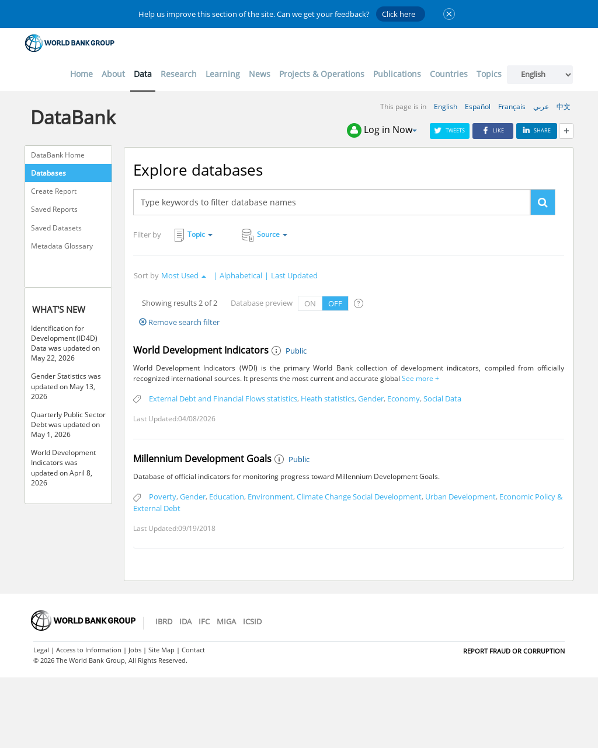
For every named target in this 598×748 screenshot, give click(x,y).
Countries (449, 73)
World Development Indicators (201, 350)
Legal (41, 649)
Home (81, 73)
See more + (419, 378)
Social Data (442, 398)
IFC (204, 621)
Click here (398, 14)
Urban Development (460, 496)
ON (310, 303)
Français (512, 106)
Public (296, 350)
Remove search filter (179, 322)
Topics (489, 73)
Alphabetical (241, 275)
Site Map (161, 649)
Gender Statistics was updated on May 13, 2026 (66, 386)
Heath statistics (327, 398)
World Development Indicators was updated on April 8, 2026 (63, 467)
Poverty (162, 496)
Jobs (134, 649)
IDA (185, 621)
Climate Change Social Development (359, 496)
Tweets (449, 130)
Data (143, 73)
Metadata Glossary (62, 246)
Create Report (54, 191)
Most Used (183, 275)
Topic (193, 235)
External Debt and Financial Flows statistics (223, 398)
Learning (223, 73)
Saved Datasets (56, 228)
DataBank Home (58, 155)
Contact (193, 649)
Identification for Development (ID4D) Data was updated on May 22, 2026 (65, 343)
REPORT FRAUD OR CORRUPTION (514, 650)
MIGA (226, 621)
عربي (541, 106)
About (113, 73)
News (259, 73)
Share (537, 130)
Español (478, 106)
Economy (403, 398)
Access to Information (88, 649)
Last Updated (294, 275)
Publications (397, 73)
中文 (564, 106)
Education (226, 496)
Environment (270, 496)
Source (264, 235)
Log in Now (382, 130)
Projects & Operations (321, 73)
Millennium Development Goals (202, 458)
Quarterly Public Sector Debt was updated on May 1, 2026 (68, 424)
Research (179, 73)
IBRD (163, 621)
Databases (48, 173)
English (445, 106)
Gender (371, 398)
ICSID (252, 621)
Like (493, 130)
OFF (335, 303)
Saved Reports (54, 209)
